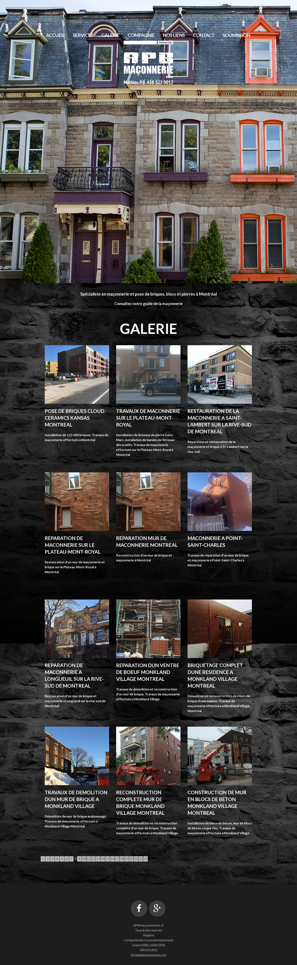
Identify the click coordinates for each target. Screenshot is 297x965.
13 (98, 859)
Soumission (236, 35)
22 (141, 859)
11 (89, 859)
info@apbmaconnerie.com (148, 955)
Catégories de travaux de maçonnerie (148, 940)
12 (93, 859)
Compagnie (141, 35)
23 (146, 859)
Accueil (55, 35)
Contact (203, 35)
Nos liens (174, 35)
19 (127, 859)
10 (84, 859)
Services (83, 35)
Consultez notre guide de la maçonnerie (148, 303)
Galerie (110, 35)
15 (108, 859)
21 (136, 859)
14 (103, 859)
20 (131, 859)
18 (122, 859)
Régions (148, 935)
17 (117, 859)
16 (112, 859)
